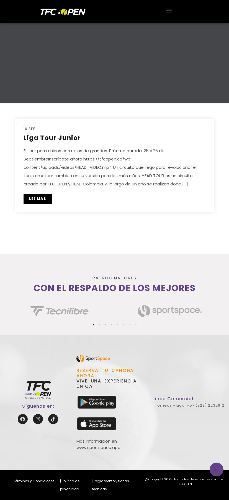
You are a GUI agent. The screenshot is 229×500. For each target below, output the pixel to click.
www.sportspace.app (98, 447)
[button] (169, 10)
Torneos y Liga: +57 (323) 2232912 (189, 405)
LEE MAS (37, 198)
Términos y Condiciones (34, 481)
